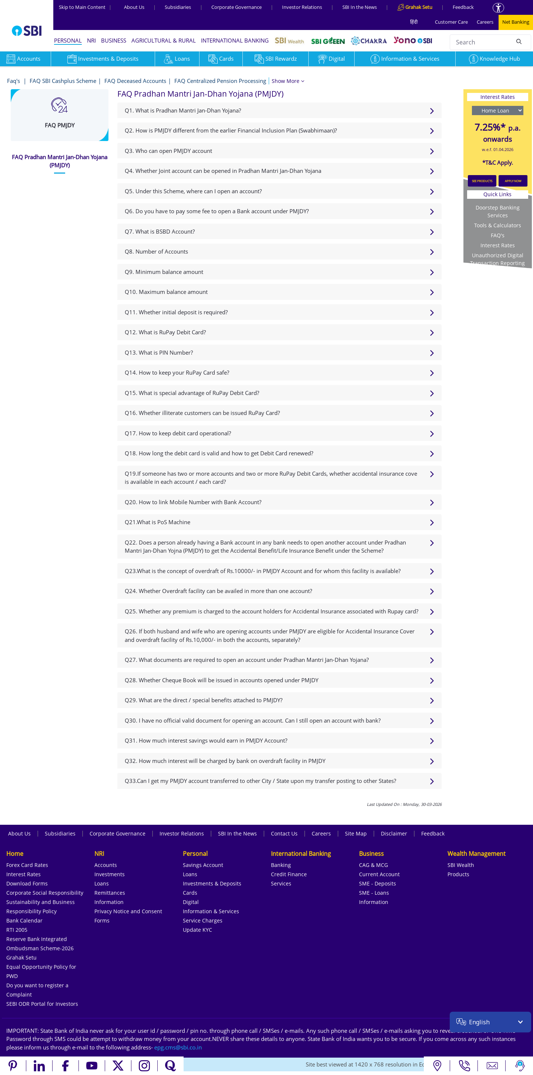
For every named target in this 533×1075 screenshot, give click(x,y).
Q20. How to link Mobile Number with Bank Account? (193, 502)
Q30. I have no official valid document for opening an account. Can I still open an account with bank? (253, 720)
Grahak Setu (21, 957)
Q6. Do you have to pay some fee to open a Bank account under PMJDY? (217, 211)
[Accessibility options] (498, 8)
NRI (91, 40)
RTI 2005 (16, 929)
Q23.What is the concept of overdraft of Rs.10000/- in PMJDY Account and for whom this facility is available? (262, 571)
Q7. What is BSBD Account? (160, 231)
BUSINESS (113, 40)
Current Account (379, 874)
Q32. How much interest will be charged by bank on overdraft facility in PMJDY (225, 760)
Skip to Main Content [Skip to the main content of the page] (85, 7)
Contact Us (284, 833)
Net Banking (515, 22)
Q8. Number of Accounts (156, 251)
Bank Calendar (24, 920)
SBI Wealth (460, 864)
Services (281, 883)
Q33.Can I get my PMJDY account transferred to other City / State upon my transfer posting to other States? (260, 780)
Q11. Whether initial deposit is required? (176, 312)
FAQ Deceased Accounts (135, 80)
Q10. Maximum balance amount (166, 291)
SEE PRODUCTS (482, 181)
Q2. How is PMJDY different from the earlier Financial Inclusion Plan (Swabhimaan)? (231, 130)
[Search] (519, 41)
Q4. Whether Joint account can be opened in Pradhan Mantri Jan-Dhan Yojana (223, 170)
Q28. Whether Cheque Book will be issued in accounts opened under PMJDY (221, 680)
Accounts (105, 864)
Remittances (109, 892)
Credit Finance (289, 874)
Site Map (356, 833)
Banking (281, 864)
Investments (109, 874)
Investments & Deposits (102, 58)
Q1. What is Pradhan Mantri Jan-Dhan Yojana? (183, 110)
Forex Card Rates (27, 864)
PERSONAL (68, 40)
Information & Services (405, 58)
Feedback (463, 7)
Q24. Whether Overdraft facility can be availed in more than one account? (218, 591)
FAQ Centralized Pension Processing (220, 80)
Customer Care (451, 22)
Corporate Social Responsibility (44, 892)
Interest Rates (497, 245)
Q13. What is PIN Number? (159, 352)
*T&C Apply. (497, 162)
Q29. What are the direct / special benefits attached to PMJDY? (203, 700)
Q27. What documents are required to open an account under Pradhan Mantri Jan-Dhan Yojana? (247, 659)
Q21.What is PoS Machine (157, 522)
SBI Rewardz (276, 58)
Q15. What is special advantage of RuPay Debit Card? (192, 392)
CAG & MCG (373, 864)
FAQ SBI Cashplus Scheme (63, 80)
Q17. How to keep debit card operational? (178, 433)
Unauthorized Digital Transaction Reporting (497, 259)
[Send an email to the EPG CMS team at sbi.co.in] (178, 1047)
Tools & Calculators (497, 225)
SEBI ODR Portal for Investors (42, 1003)
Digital (331, 58)
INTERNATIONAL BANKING (235, 40)
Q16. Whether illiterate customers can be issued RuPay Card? (202, 412)
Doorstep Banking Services (498, 211)
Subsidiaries (178, 7)
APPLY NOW (513, 181)
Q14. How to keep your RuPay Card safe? (177, 372)
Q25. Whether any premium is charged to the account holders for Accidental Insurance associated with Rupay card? (271, 611)
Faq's (14, 80)
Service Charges (202, 920)
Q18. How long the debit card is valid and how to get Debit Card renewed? (219, 453)
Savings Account (203, 864)
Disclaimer (394, 833)
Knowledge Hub (494, 58)
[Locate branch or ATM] (437, 1065)
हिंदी (414, 22)
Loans (177, 58)
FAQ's (497, 235)
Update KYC (197, 929)
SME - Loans (374, 892)
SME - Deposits (377, 883)
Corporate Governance (236, 7)
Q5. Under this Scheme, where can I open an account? (193, 191)
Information (109, 901)
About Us (134, 7)
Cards (221, 58)
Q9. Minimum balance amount (164, 271)
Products (458, 874)
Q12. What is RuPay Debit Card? (165, 332)
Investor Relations (302, 7)
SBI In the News (359, 7)
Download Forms (27, 883)
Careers (485, 22)
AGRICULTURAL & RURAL (163, 40)
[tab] (59, 161)
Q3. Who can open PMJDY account (168, 150)
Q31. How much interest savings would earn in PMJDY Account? (206, 740)
